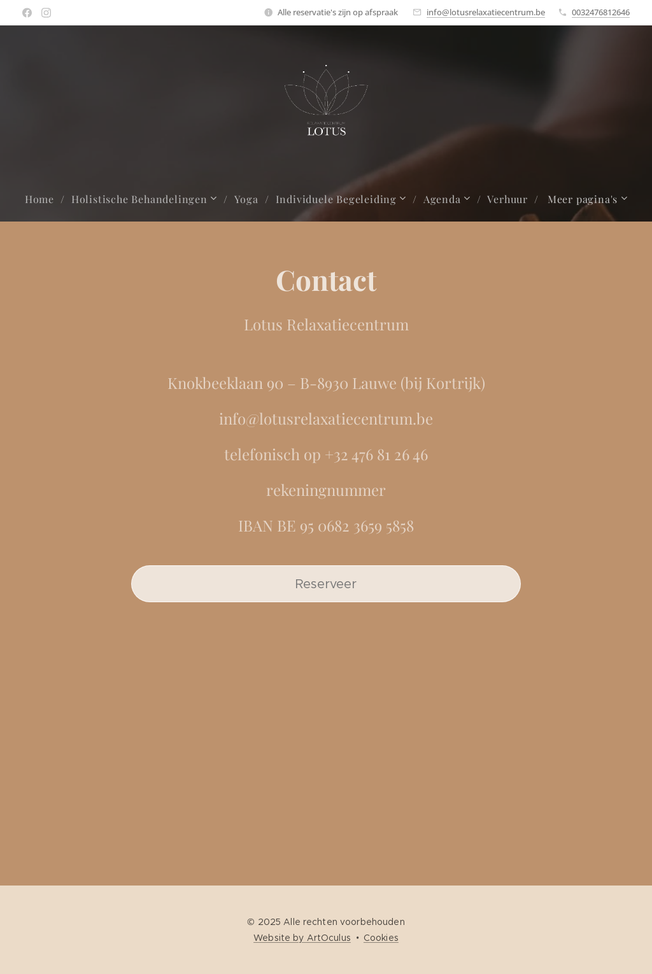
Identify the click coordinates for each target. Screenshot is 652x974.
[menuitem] (45, 199)
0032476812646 (601, 12)
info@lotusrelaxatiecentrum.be (486, 12)
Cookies (381, 937)
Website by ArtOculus (302, 937)
